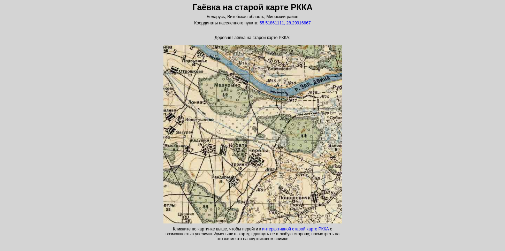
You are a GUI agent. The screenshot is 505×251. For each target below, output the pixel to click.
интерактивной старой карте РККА (295, 229)
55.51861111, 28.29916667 (285, 23)
